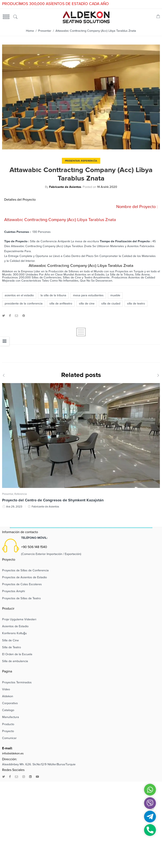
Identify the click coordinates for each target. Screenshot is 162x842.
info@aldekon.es (13, 753)
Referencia (89, 160)
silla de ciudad (110, 303)
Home (30, 31)
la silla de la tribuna (53, 295)
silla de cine (86, 303)
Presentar (44, 31)
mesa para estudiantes (88, 295)
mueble (115, 295)
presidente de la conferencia (24, 303)
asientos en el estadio (19, 295)
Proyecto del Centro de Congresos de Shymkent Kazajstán (53, 500)
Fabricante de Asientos (65, 187)
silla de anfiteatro (60, 303)
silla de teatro (136, 303)
